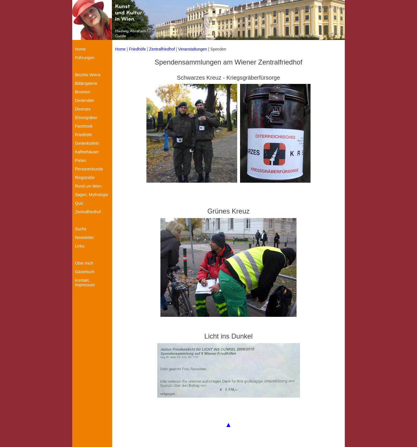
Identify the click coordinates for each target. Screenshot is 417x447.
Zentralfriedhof (162, 49)
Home (120, 49)
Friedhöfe (137, 49)
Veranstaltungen (192, 49)
